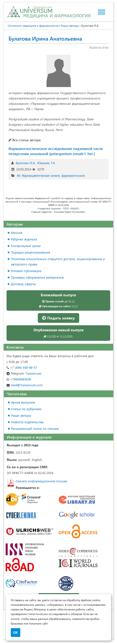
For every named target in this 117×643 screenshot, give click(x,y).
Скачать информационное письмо (41, 481)
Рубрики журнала (24, 239)
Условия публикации (26, 271)
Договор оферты (23, 284)
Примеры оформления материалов (37, 277)
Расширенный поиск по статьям (35, 428)
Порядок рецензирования (30, 252)
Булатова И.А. (25, 163)
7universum (24, 373)
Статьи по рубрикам (26, 409)
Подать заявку (58, 317)
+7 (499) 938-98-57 (22, 367)
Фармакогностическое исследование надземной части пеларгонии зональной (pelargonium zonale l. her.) (55, 151)
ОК (15, 632)
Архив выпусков (23, 402)
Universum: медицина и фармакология (33, 25)
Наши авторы (70, 25)
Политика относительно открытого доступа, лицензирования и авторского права (58, 261)
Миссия (16, 232)
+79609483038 (19, 379)
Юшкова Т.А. (46, 163)
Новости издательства (27, 422)
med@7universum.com (25, 385)
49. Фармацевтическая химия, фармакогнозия (51, 175)
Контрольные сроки (26, 246)
